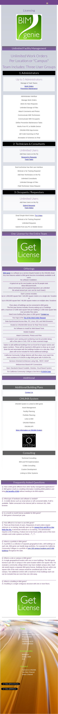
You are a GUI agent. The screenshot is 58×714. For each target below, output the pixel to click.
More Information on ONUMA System (29, 430)
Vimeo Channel (27, 674)
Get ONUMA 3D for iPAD (31, 634)
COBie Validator (27, 644)
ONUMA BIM (26, 632)
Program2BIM (27, 637)
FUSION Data (46, 372)
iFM (23, 659)
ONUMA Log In (27, 641)
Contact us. (45, 314)
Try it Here (38, 215)
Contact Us (29, 392)
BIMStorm (25, 639)
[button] (49, 3)
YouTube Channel (28, 672)
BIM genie (6, 273)
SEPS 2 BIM (26, 657)
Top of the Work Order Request (35, 318)
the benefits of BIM (12, 491)
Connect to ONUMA (29, 670)
